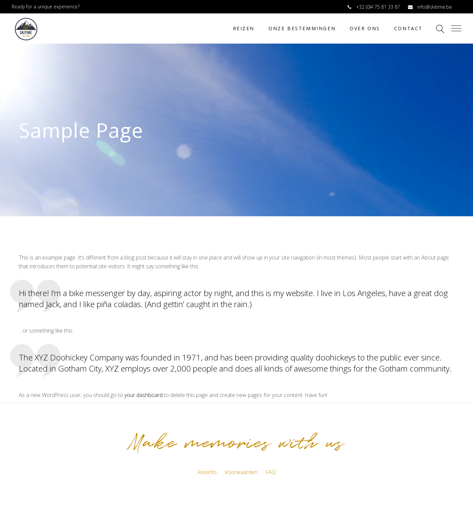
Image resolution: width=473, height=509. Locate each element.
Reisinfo (207, 472)
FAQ (270, 472)
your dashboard (143, 395)
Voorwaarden (241, 472)
